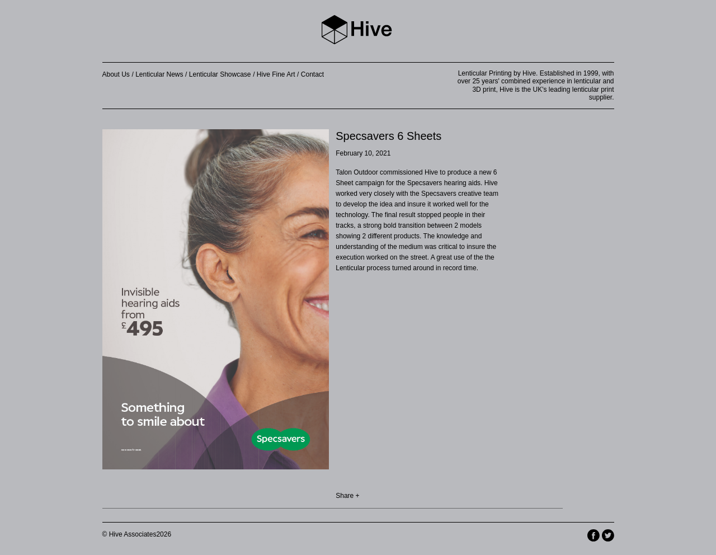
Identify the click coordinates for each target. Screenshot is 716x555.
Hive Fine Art (276, 74)
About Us (116, 74)
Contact (312, 74)
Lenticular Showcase (220, 74)
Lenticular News (159, 74)
